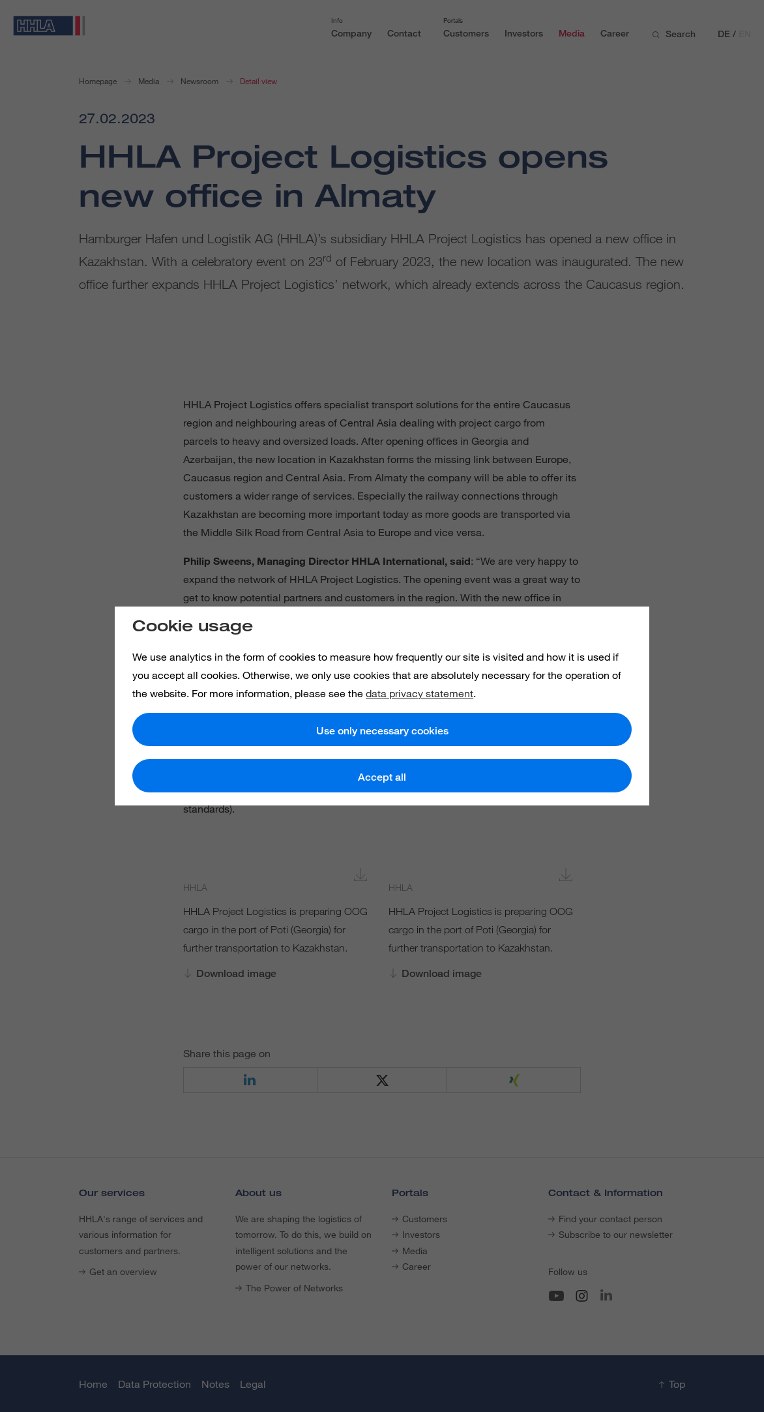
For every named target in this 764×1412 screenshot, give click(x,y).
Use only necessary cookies (382, 731)
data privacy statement (419, 693)
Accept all (382, 777)
